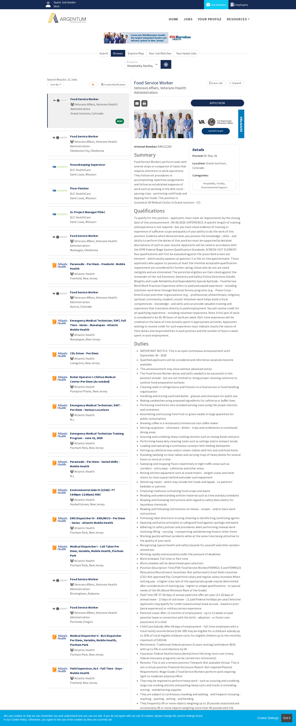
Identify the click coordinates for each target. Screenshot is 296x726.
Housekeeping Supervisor (87, 164)
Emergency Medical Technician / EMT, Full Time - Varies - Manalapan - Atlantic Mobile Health (98, 325)
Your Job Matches (160, 53)
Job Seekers (216, 4)
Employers (239, 4)
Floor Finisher (79, 188)
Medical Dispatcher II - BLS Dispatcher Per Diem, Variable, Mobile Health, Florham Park (95, 640)
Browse (118, 53)
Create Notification (113, 84)
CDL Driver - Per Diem (84, 353)
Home (173, 19)
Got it (286, 718)
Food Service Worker (84, 99)
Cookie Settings (267, 718)
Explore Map (136, 53)
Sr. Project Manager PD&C (87, 212)
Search (103, 53)
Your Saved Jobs (186, 53)
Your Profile (210, 19)
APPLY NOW (217, 103)
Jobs (188, 19)
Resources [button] (237, 19)
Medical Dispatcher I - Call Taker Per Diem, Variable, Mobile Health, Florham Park (96, 550)
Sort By (54, 84)
